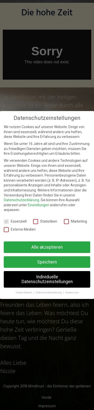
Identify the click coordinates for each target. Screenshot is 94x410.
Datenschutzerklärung (21, 200)
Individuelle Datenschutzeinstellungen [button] (47, 279)
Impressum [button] (72, 292)
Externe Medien (20, 229)
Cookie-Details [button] (24, 292)
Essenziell (15, 221)
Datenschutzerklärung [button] (49, 292)
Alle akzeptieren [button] (47, 246)
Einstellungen (38, 205)
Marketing (75, 221)
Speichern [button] (47, 261)
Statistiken (45, 221)
